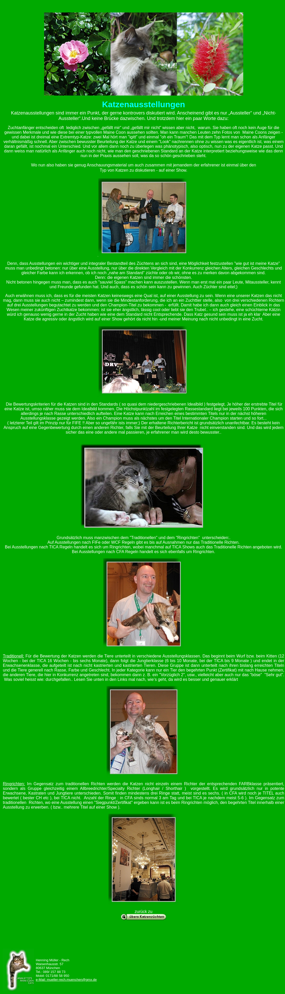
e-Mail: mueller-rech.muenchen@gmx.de (66, 980)
